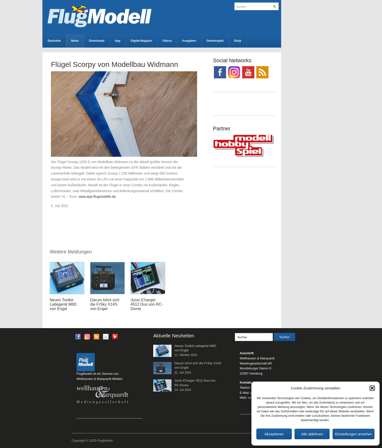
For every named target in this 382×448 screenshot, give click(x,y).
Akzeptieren (274, 434)
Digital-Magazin (141, 40)
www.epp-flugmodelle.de (97, 196)
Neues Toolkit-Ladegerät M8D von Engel (63, 304)
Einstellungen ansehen (353, 434)
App (117, 40)
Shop (237, 40)
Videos (167, 40)
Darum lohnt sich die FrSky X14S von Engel (104, 304)
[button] (372, 388)
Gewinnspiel (215, 40)
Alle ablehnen (312, 434)
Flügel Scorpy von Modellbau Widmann (114, 64)
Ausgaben (189, 40)
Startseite (54, 40)
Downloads (97, 40)
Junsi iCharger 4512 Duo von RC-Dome (147, 304)
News (75, 40)
